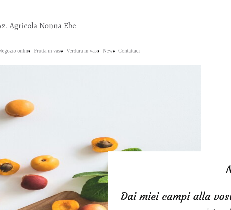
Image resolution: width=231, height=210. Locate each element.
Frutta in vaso (48, 51)
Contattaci (129, 51)
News (109, 51)
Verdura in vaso (82, 51)
